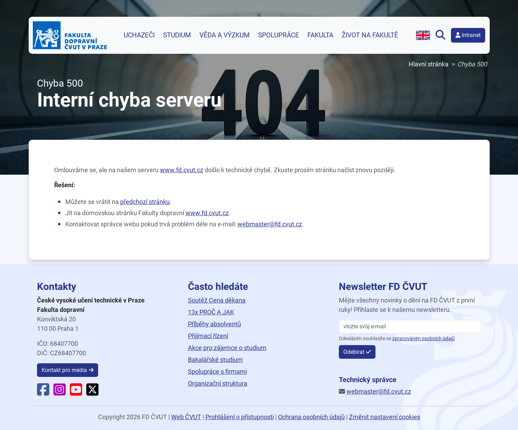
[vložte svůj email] (410, 326)
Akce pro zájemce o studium (227, 347)
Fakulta (320, 35)
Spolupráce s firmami (217, 371)
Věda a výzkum (224, 35)
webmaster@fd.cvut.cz (270, 224)
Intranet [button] (468, 35)
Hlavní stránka (428, 64)
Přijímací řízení (208, 336)
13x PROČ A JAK (211, 312)
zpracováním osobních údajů (423, 339)
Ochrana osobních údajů (311, 417)
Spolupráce (278, 35)
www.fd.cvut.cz (181, 170)
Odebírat (353, 352)
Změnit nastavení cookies (384, 417)
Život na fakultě (370, 35)
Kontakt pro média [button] (64, 370)
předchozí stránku (145, 201)
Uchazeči (139, 35)
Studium (177, 35)
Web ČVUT (186, 417)
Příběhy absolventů (214, 324)
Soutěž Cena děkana (217, 300)
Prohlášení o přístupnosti (239, 417)
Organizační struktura (217, 383)
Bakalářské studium (215, 359)
